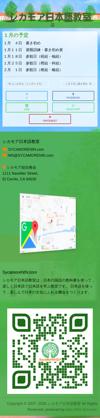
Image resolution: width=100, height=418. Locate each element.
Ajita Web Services (80, 409)
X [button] (27, 96)
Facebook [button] (73, 96)
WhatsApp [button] (73, 107)
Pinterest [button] (50, 119)
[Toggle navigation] (52, 25)
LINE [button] (26, 107)
